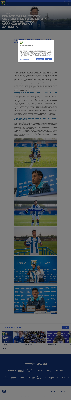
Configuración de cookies (24, 59)
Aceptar (48, 59)
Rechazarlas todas (40, 59)
